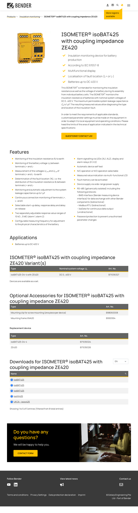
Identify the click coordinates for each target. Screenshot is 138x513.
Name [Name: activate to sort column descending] (14, 373)
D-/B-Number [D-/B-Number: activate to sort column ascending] (116, 373)
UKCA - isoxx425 (19, 408)
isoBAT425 (16, 379)
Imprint (81, 501)
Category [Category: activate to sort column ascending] (35, 373)
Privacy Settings (38, 501)
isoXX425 (15, 399)
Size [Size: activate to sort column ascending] (66, 373)
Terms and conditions (17, 501)
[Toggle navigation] (128, 5)
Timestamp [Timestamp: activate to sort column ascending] (97, 373)
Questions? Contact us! (78, 136)
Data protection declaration (62, 501)
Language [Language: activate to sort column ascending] (79, 373)
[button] (117, 5)
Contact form (25, 459)
